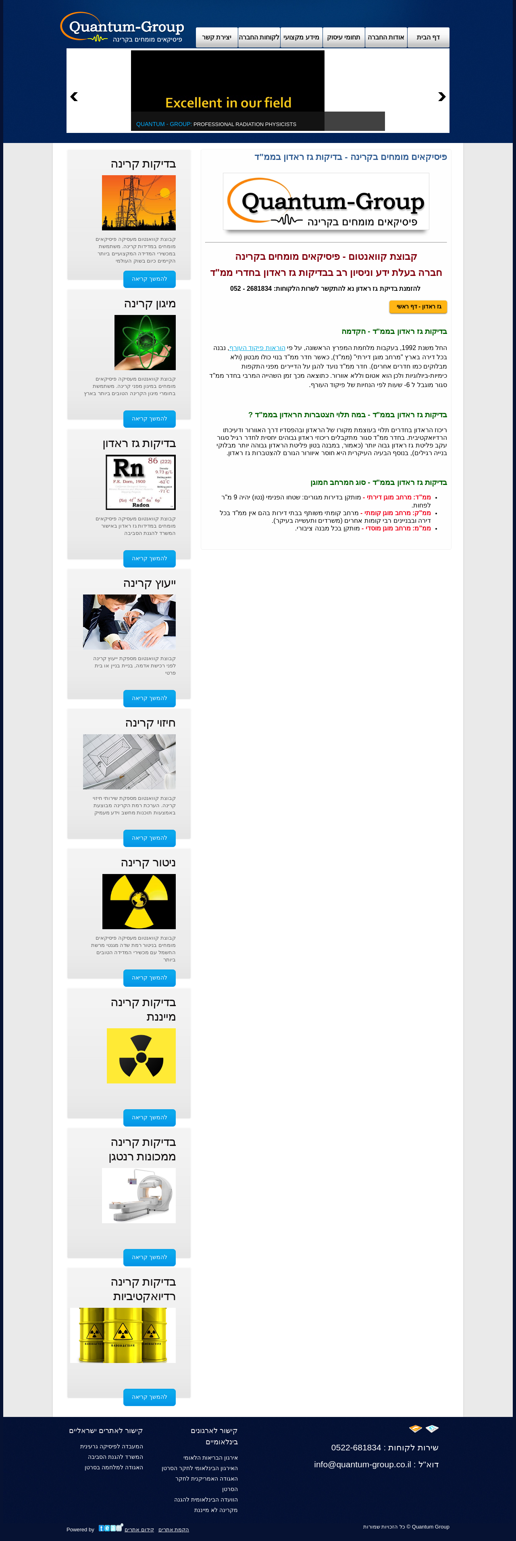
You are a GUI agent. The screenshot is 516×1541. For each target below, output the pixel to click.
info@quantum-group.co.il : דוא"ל (376, 1464)
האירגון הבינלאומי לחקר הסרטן (200, 1468)
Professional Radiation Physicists (216, 124)
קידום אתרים (139, 1530)
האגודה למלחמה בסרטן (114, 1467)
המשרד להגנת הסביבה (115, 1457)
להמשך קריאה (149, 278)
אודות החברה (386, 37)
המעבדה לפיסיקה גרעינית (111, 1446)
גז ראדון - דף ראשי (418, 306)
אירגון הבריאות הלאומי (210, 1457)
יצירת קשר (216, 37)
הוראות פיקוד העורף (257, 347)
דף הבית (428, 37)
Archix (122, 26)
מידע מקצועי (301, 37)
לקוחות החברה (259, 37)
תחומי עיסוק (343, 37)
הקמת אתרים (173, 1530)
